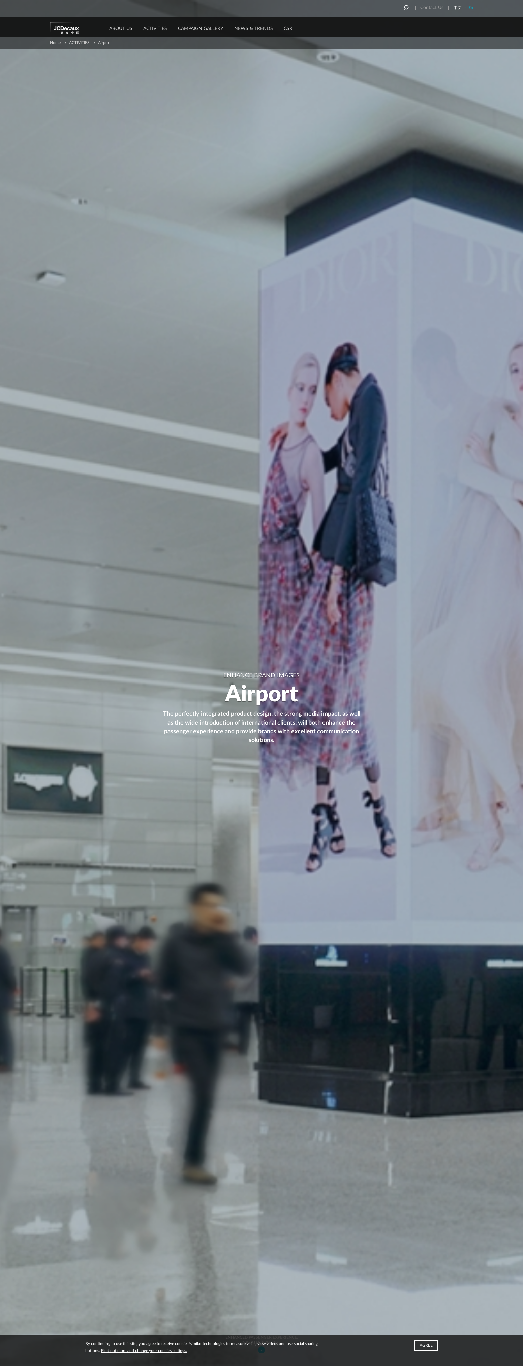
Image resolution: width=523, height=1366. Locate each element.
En (470, 8)
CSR (288, 28)
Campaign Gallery (200, 28)
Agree (426, 1345)
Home (55, 43)
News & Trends (253, 28)
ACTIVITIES (155, 28)
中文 (458, 8)
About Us (120, 28)
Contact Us (431, 7)
